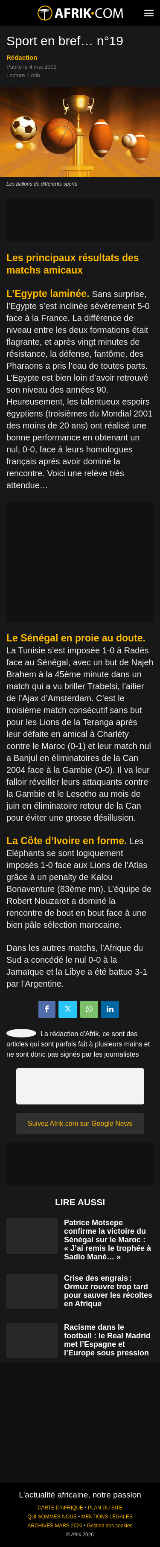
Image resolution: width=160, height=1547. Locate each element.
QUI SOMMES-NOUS (52, 1517)
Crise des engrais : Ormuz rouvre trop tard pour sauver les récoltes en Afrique (108, 1291)
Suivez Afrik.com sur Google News (80, 1123)
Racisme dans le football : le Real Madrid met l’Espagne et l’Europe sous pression (107, 1340)
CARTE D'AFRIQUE (60, 1508)
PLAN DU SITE (105, 1508)
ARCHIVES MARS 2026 (54, 1526)
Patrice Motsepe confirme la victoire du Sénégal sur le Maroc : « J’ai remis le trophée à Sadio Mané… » (107, 1239)
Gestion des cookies (109, 1526)
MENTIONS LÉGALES (107, 1517)
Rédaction (22, 57)
